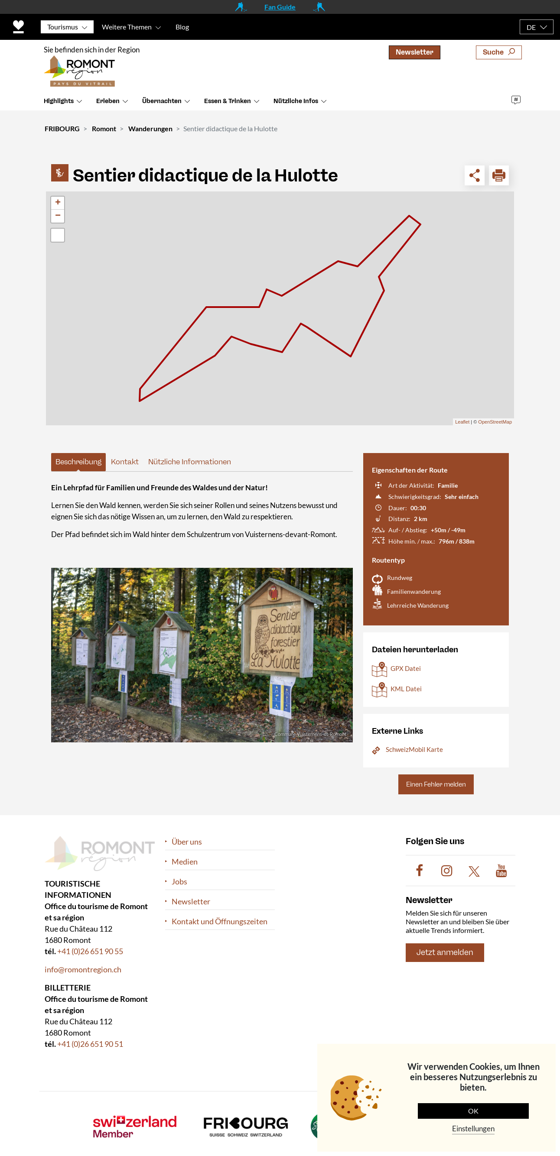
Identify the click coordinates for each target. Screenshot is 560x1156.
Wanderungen (150, 128)
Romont (104, 128)
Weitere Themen (127, 27)
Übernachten (162, 104)
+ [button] (58, 203)
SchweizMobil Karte (414, 749)
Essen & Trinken (227, 104)
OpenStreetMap (495, 421)
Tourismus (62, 27)
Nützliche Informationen (189, 461)
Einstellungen (473, 1128)
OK (473, 1111)
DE (531, 27)
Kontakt (125, 461)
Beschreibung (78, 461)
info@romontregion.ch (83, 969)
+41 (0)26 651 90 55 (90, 951)
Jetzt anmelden (445, 953)
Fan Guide (280, 7)
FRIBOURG (62, 128)
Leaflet (462, 421)
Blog (182, 27)
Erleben (108, 104)
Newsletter (414, 52)
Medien (185, 861)
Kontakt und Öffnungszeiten (219, 921)
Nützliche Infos (295, 104)
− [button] (58, 216)
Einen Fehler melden (436, 784)
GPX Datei (406, 668)
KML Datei (406, 689)
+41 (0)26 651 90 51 (90, 1044)
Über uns (187, 841)
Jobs (179, 881)
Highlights (59, 104)
